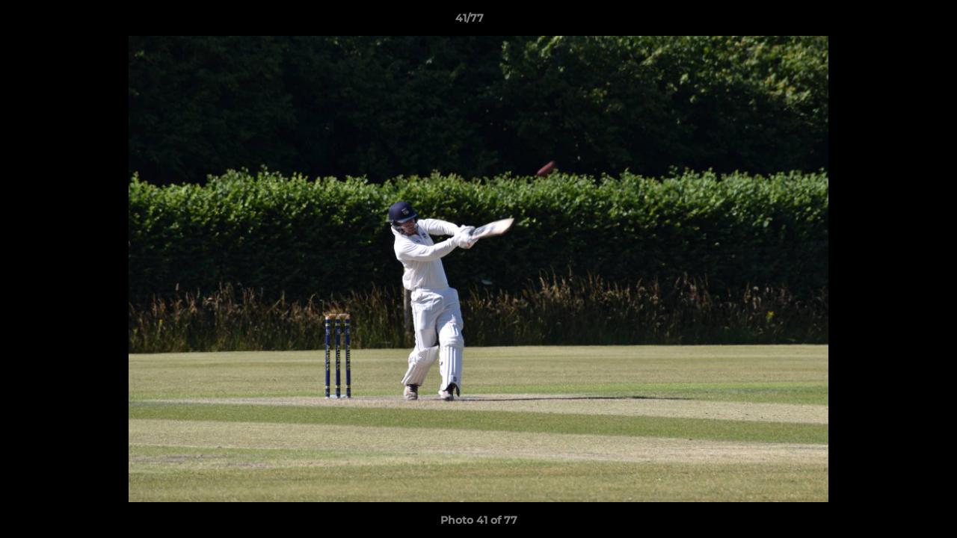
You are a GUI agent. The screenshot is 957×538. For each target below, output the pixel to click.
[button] (894, 21)
